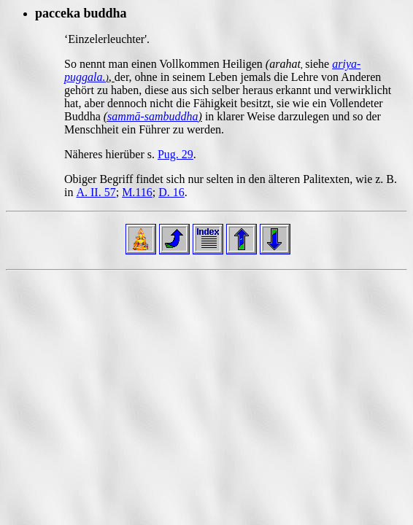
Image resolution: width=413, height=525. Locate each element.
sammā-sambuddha (152, 116)
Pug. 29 (175, 154)
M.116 (137, 192)
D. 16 (171, 192)
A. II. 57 (95, 192)
